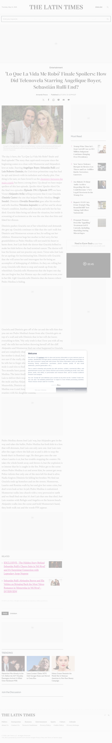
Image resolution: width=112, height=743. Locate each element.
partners (41, 357)
